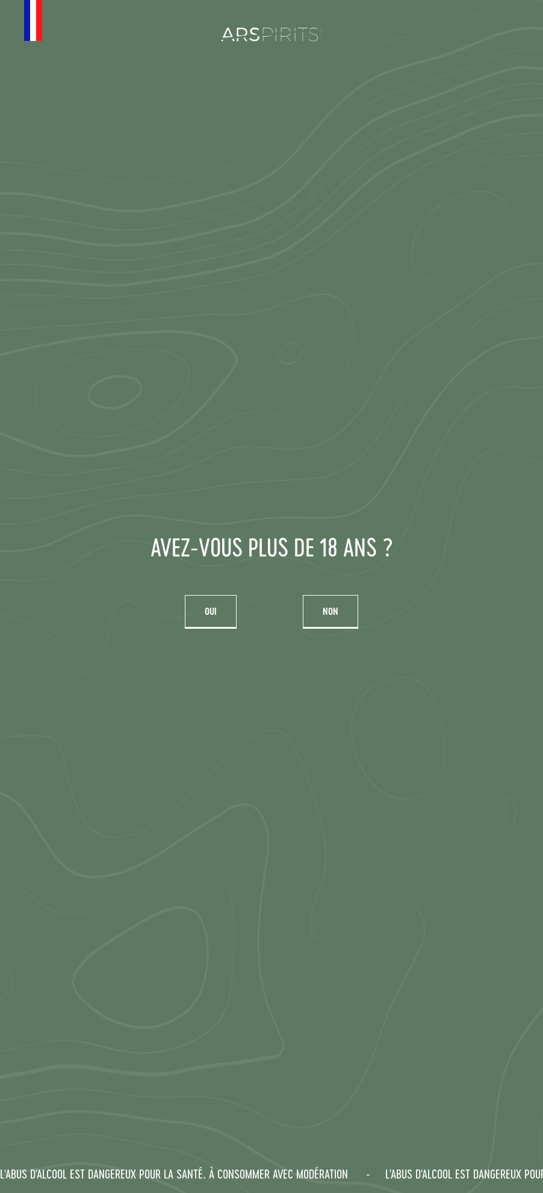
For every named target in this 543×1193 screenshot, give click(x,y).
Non (330, 611)
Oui (211, 611)
